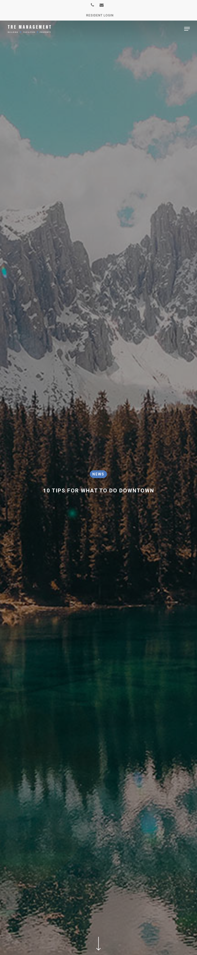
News (98, 474)
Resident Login (100, 15)
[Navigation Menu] (187, 28)
